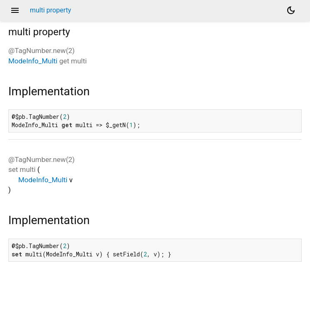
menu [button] (15, 10)
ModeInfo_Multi (32, 61)
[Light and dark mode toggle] (291, 10)
